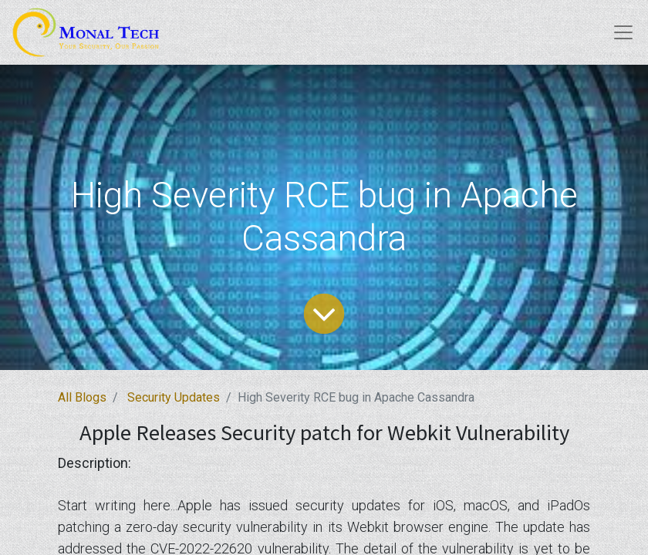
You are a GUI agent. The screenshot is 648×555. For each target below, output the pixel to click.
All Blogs (82, 397)
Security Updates (173, 397)
